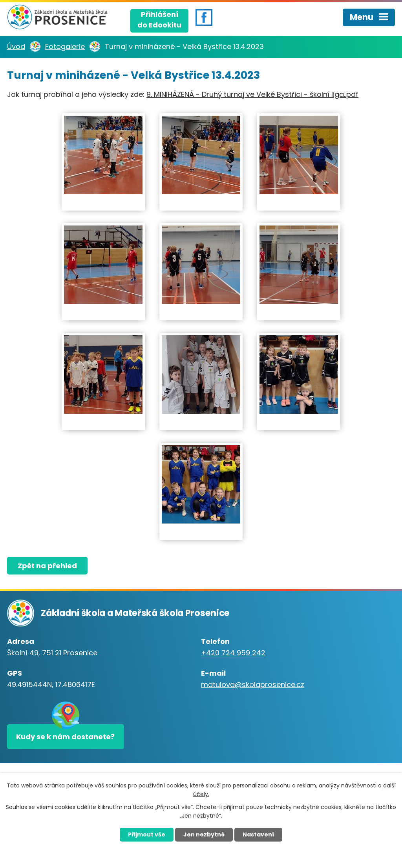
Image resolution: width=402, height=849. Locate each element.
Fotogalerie (65, 46)
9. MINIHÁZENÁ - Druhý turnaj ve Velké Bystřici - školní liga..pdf (252, 94)
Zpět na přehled (47, 566)
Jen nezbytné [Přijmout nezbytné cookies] (204, 834)
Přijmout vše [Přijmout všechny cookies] (146, 834)
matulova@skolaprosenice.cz (252, 684)
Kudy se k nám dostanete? (65, 737)
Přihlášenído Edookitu (159, 19)
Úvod (16, 46)
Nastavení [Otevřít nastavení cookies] (258, 834)
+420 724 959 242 (233, 653)
